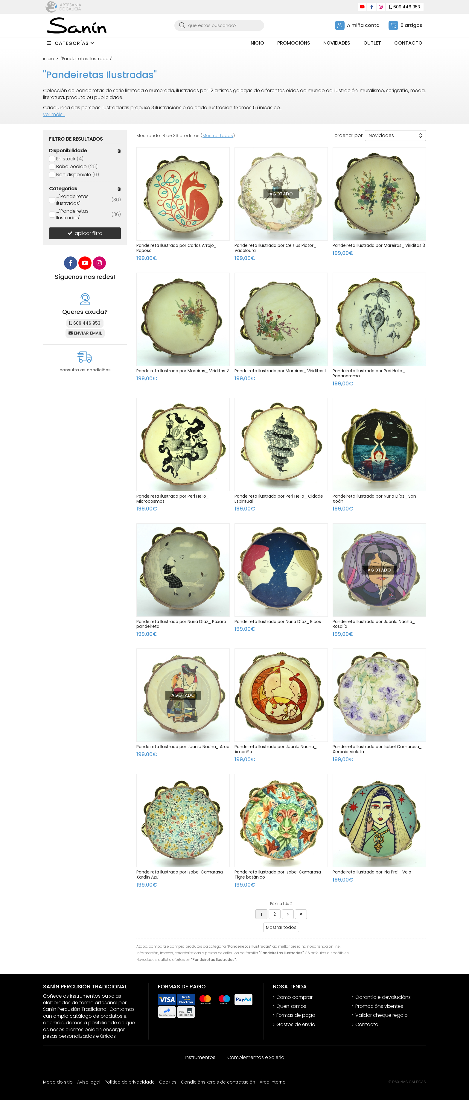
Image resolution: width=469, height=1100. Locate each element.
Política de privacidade (130, 1082)
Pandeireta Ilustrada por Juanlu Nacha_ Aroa (182, 747)
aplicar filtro (88, 233)
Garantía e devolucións (383, 997)
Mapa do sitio (58, 1082)
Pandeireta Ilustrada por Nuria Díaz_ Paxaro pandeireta (181, 624)
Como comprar (294, 997)
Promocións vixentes (379, 1006)
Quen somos (291, 1006)
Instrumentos (200, 1057)
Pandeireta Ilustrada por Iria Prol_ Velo (372, 872)
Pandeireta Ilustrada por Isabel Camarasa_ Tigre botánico (279, 874)
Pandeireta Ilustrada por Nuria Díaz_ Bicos (277, 622)
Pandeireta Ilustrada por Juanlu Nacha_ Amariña (275, 749)
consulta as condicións (85, 370)
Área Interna (273, 1082)
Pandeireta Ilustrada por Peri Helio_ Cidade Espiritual (278, 498)
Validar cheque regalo (381, 1015)
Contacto (366, 1024)
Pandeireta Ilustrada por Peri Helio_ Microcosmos (172, 498)
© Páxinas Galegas (407, 1082)
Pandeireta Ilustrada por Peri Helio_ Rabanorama (369, 373)
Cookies (167, 1082)
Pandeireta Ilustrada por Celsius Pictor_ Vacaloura (275, 247)
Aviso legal (88, 1082)
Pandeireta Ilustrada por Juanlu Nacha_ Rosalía (374, 624)
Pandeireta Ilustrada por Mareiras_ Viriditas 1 (280, 371)
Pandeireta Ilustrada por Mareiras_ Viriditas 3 (379, 245)
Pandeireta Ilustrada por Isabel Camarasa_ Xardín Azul (181, 874)
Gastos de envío (295, 1024)
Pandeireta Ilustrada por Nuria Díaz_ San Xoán (374, 498)
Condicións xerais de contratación (218, 1082)
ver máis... (54, 114)
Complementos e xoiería (255, 1057)
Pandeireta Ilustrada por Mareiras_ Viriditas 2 (182, 371)
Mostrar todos (217, 136)
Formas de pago (295, 1015)
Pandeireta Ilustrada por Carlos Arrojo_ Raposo (176, 247)
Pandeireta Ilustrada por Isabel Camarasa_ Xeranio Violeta (377, 749)
